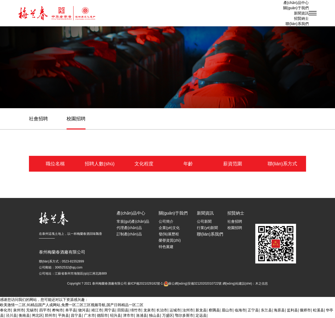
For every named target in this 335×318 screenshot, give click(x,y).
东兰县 (266, 310)
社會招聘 (38, 118)
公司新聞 (204, 221)
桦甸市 (57, 310)
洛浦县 (141, 315)
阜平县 (70, 310)
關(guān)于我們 (173, 213)
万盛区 (167, 315)
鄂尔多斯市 (184, 315)
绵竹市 (135, 310)
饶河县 (83, 310)
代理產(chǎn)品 (129, 228)
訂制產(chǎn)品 (129, 234)
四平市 (44, 310)
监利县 (292, 310)
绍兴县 (115, 315)
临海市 (240, 310)
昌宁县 (76, 315)
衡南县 (24, 315)
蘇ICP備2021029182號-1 (145, 283)
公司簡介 (166, 221)
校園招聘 (76, 118)
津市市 (128, 315)
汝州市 (187, 310)
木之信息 (261, 283)
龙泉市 (148, 310)
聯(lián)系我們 (297, 24)
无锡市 (31, 310)
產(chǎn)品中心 (296, 3)
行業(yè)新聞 (207, 228)
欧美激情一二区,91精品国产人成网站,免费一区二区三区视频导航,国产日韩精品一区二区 (71, 305)
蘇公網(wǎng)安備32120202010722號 (195, 283)
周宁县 (109, 310)
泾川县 (11, 315)
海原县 (279, 310)
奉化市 (5, 310)
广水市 (89, 315)
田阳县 (122, 310)
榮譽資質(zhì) (170, 240)
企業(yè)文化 (169, 228)
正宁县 (253, 310)
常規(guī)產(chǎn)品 (133, 221)
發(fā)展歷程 (169, 234)
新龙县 (201, 310)
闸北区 (37, 315)
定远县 (201, 315)
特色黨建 (166, 247)
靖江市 (96, 310)
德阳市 (102, 315)
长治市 (161, 310)
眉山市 (227, 310)
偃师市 (305, 310)
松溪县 (318, 310)
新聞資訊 (205, 213)
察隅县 (214, 310)
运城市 (175, 310)
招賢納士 (301, 18)
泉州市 (18, 310)
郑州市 (50, 315)
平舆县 (63, 315)
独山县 (154, 315)
